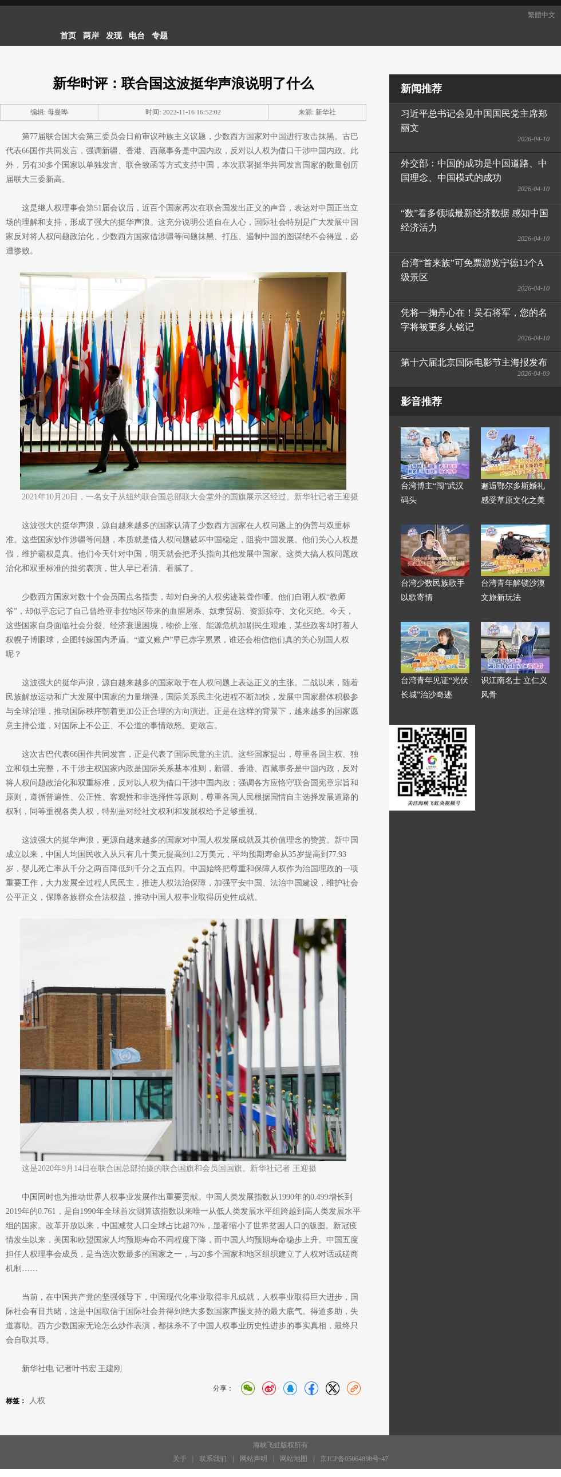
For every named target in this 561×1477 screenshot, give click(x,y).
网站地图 (293, 1459)
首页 (68, 35)
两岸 (91, 35)
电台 (137, 35)
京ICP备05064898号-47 (354, 1459)
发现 (114, 35)
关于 (180, 1459)
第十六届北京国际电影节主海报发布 (474, 362)
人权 (37, 1400)
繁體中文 (541, 15)
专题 (160, 35)
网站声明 (253, 1459)
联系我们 (213, 1459)
